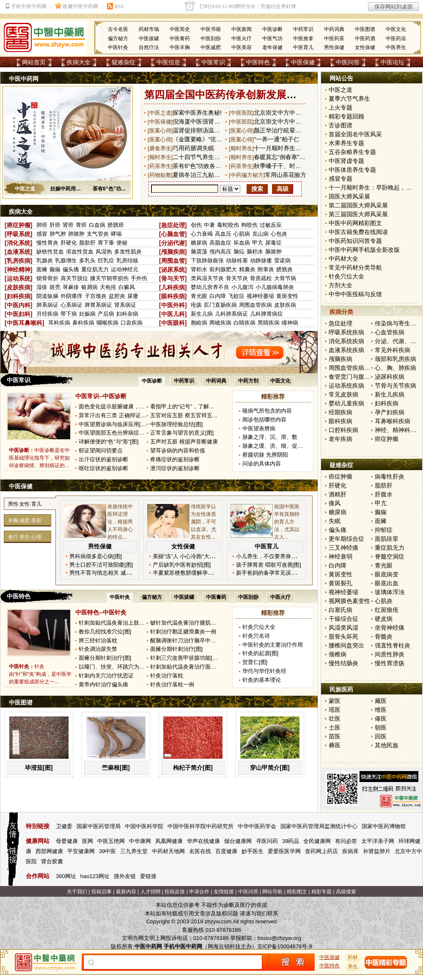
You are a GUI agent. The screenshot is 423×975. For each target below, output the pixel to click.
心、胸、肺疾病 (395, 367)
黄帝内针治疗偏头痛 (103, 684)
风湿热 (104, 251)
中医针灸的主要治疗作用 (272, 645)
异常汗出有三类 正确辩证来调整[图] (122, 415)
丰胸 (13, 520)
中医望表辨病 (258, 428)
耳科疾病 (59, 322)
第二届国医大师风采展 (358, 205)
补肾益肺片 (376, 851)
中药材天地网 (168, 851)
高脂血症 (220, 243)
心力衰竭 (202, 234)
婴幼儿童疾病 (346, 403)
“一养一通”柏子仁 (276, 139)
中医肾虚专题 (346, 160)
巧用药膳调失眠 (193, 148)
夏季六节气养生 (349, 98)
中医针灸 (118, 47)
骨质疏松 (261, 278)
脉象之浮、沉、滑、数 (269, 437)
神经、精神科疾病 (398, 430)
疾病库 (350, 851)
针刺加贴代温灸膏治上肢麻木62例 (120, 623)
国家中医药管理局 (99, 826)
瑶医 (335, 709)
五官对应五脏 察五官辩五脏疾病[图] (193, 415)
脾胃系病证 (98, 305)
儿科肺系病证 (231, 314)
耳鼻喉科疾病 (392, 421)
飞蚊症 (236, 296)
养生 (24, 537)
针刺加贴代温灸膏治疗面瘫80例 (189, 667)
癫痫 (54, 269)
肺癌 (41, 225)
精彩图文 (297, 892)
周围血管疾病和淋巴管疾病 (364, 367)
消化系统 (18, 243)
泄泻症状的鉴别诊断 (175, 468)
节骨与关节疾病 (395, 385)
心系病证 (71, 305)
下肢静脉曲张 (207, 260)
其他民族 (386, 745)
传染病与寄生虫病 (398, 323)
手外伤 (139, 278)
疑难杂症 (123, 62)
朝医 (381, 727)
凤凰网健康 (169, 841)
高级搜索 (346, 892)
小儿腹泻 (242, 287)
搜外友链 (125, 876)
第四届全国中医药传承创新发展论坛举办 (235, 94)
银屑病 (89, 287)
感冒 (41, 234)
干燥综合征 (343, 618)
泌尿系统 (173, 269)
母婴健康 (67, 841)
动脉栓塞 (237, 260)
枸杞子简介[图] (192, 767)
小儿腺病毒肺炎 (274, 287)
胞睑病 (199, 322)
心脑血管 (173, 234)
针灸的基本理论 (261, 680)
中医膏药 (180, 38)
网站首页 (34, 62)
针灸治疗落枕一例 (172, 684)
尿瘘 (132, 296)
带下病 (68, 314)
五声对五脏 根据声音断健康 (184, 441)
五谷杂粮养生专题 (352, 152)
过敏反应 (271, 225)
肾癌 (68, 225)
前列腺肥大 (223, 269)
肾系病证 (125, 305)
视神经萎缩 (260, 296)
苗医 (335, 736)
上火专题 (340, 107)
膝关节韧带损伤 (109, 278)
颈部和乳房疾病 (395, 358)
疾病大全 (79, 62)
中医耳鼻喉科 (24, 322)
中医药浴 (396, 38)
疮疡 (196, 305)
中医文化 (396, 29)
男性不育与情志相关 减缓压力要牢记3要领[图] (125, 573)
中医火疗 (241, 38)
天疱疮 (108, 287)
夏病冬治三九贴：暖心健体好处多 (217, 174)
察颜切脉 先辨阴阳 (265, 455)
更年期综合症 (346, 538)
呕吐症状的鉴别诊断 (103, 468)
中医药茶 (334, 38)
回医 (381, 736)
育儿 (36, 504)
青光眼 (199, 296)
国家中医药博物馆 (384, 826)
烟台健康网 (238, 841)
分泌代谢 (173, 243)
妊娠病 (87, 314)
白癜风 (126, 287)
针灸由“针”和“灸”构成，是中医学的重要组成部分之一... (40, 674)
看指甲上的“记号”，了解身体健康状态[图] (200, 406)
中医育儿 (303, 47)
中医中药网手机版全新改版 (364, 249)
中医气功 (272, 38)
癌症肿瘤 (18, 225)
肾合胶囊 (52, 861)
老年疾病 (340, 438)
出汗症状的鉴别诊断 (103, 459)
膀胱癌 (115, 225)
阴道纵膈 (47, 296)
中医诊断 (272, 29)
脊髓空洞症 (389, 556)
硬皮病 (384, 618)
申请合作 (199, 892)
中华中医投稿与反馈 (355, 294)
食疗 (13, 537)
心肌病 (241, 234)
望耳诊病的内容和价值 (177, 450)
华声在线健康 (203, 841)
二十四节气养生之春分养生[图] (213, 157)
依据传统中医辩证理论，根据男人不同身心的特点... (120, 522)
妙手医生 (253, 851)
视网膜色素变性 (349, 601)
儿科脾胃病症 (266, 314)
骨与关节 (173, 278)
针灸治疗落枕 (166, 675)
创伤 (196, 225)
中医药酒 (365, 38)
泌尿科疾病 (389, 376)
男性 (13, 504)
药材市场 (149, 29)
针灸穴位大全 (258, 627)
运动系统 (18, 278)
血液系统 (18, 251)
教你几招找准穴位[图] (105, 631)
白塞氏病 (340, 609)
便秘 (121, 243)
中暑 (209, 225)
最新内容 (126, 892)
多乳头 (87, 260)
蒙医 (335, 700)
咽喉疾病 (107, 322)
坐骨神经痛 (389, 627)
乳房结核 (127, 260)
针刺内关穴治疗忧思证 (106, 675)
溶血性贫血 (79, 251)
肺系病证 (47, 305)
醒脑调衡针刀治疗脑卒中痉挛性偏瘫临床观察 (205, 640)
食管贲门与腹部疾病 (355, 376)
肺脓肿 (76, 234)
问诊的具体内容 (261, 463)
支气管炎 (98, 234)
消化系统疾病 (346, 341)
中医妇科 (18, 314)
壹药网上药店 (321, 851)
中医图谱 (365, 29)
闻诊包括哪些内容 (264, 419)
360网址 (66, 876)
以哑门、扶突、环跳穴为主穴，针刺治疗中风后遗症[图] (146, 667)
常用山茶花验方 (285, 174)
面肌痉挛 (386, 538)
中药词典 (334, 29)
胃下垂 (106, 243)
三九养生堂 (134, 851)
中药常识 (303, 29)
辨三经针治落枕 (98, 640)
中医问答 (348, 62)
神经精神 (18, 269)
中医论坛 (392, 62)
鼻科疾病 (83, 322)
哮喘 (116, 234)
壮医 (335, 718)
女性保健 (365, 47)
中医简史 (180, 29)
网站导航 (272, 892)
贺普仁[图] (254, 662)
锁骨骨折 (47, 278)
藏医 (381, 700)
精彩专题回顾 (346, 116)
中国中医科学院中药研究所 (200, 826)
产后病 (106, 314)
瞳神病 (290, 322)
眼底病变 (386, 574)
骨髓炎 (384, 636)
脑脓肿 (273, 251)
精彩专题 (321, 892)
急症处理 (173, 225)
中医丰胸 (180, 47)
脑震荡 (199, 251)
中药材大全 (343, 258)
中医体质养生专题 (352, 169)
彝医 (335, 745)
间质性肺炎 (389, 654)
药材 (353, 957)
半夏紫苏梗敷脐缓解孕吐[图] (187, 573)
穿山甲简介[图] (269, 767)
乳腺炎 (44, 260)
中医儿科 (173, 314)
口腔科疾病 (343, 430)
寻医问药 (267, 841)
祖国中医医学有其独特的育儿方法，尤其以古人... (286, 522)
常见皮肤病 (343, 394)
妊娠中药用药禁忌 (70, 189)
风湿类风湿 (343, 627)
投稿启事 (101, 892)
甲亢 (257, 243)
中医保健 (303, 62)
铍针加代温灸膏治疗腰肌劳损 (186, 623)
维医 (381, 709)
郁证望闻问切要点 (101, 450)
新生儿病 (202, 314)
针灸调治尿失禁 (98, 649)
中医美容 (241, 47)
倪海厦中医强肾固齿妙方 (205, 121)
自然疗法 (149, 47)
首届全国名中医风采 (355, 134)
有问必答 (346, 841)
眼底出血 (386, 583)
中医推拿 (303, 38)
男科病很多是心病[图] (95, 556)
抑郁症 (384, 529)
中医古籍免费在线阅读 (358, 232)
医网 (87, 841)
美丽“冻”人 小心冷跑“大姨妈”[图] (192, 556)
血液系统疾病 (346, 350)
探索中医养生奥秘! (197, 112)
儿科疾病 (173, 287)
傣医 (381, 718)
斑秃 (54, 287)
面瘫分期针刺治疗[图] (176, 649)
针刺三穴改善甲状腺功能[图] (184, 658)
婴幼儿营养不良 (210, 287)
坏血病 (241, 243)
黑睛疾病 (269, 322)
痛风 (335, 503)
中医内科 (18, 305)
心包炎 (279, 234)
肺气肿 (57, 234)
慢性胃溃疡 (389, 663)
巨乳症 (106, 260)
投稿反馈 (175, 892)
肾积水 (199, 269)
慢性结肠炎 (343, 663)
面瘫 (41, 269)
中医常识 (213, 62)
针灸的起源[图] (260, 653)
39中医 (107, 851)
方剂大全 (340, 285)
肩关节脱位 (74, 278)
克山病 (260, 234)
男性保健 (334, 47)
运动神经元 (124, 269)
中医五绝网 (111, 841)
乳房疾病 (18, 260)
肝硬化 (68, 243)
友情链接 (224, 892)
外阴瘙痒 (71, 296)
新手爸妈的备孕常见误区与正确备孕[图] (284, 573)
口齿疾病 (132, 322)
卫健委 (64, 826)
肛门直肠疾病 (220, 305)
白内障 (217, 296)
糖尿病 (199, 243)
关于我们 (77, 892)
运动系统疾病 (346, 385)
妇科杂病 (127, 314)
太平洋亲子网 (377, 841)
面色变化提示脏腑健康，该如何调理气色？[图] (135, 406)
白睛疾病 (244, 322)
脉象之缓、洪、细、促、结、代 (280, 446)
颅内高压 (220, 251)
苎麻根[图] (115, 767)
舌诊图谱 (340, 125)
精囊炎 (247, 269)
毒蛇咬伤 (228, 225)
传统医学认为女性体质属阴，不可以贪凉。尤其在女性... (203, 522)
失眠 (335, 521)
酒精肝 (337, 494)
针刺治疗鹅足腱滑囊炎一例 (183, 631)
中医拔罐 (149, 38)
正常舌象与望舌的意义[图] (182, 433)
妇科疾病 (18, 296)
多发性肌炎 (128, 251)
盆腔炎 (117, 296)
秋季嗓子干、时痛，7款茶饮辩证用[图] (304, 165)
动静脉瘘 (261, 260)
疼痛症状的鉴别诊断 (175, 459)
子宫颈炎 (96, 296)
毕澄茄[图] (38, 767)
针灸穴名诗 (256, 636)
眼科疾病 (173, 296)
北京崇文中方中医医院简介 (289, 121)
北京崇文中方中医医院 (283, 112)
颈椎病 (337, 654)
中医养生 (396, 47)
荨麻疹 (71, 287)
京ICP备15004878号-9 (284, 946)
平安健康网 (81, 851)
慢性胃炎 (47, 243)
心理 (36, 537)
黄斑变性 (287, 296)
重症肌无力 (95, 269)
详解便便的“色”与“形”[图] (109, 441)
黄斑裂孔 (340, 583)
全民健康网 (317, 841)
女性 (24, 504)
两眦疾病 (220, 322)
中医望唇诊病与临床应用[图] (113, 424)
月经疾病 (47, 314)
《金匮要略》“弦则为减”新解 (210, 139)
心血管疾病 (389, 332)
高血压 (223, 234)
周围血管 (173, 260)
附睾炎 (266, 269)
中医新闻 (241, 29)
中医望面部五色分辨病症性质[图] (119, 433)
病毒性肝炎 (389, 476)
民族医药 (341, 689)
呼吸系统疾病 (346, 332)
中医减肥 (211, 47)
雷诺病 (282, 260)
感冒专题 (340, 178)
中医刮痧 (211, 38)
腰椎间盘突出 (346, 645)
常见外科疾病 (392, 350)
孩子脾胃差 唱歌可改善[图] (268, 565)
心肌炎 (384, 601)
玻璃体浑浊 (389, 592)
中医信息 (168, 62)
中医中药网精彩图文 (355, 223)
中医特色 (258, 62)
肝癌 (54, 225)
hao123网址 (95, 876)
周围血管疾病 (255, 305)
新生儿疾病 (389, 394)
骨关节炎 (237, 278)
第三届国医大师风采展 (358, 214)
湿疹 (41, 287)
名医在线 (200, 851)
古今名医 (118, 29)
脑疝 (238, 251)
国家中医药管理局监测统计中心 (318, 826)
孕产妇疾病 (389, 412)
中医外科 (173, 305)
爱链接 (148, 876)
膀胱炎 (284, 269)
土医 (335, 727)
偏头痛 (71, 269)
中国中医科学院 (144, 826)
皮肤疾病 (18, 287)
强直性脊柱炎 (392, 645)
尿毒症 (273, 243)
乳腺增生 (66, 260)
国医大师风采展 (349, 196)
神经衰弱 (340, 556)
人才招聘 (150, 892)
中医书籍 (211, 29)
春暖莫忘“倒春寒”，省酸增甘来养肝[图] (305, 157)
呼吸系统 (18, 234)
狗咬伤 (249, 225)
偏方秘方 (118, 38)
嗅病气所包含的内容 (267, 411)
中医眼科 (173, 322)
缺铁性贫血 (50, 251)
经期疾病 (340, 412)
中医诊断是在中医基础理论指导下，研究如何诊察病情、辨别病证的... (39, 457)
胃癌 (81, 225)
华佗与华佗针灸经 (264, 671)
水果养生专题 (346, 143)
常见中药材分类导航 (355, 267)
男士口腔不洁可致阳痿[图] (101, 565)
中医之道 (25, 189)
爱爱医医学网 (284, 851)
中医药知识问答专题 (355, 240)
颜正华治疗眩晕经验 (280, 130)
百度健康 (226, 851)
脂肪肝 (87, 243)
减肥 (24, 520)
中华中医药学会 (257, 826)
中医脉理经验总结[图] (176, 424)
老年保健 (272, 47)
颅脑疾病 (173, 251)
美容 (36, 520)
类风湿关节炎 (207, 278)
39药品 (290, 841)
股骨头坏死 (343, 636)
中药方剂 (248, 381)
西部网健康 (49, 851)
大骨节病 (285, 278)
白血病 (97, 225)
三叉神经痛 (343, 547)
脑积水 (255, 251)
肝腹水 (384, 494)
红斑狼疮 (386, 609)
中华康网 (140, 841)
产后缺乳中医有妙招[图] (182, 565)
